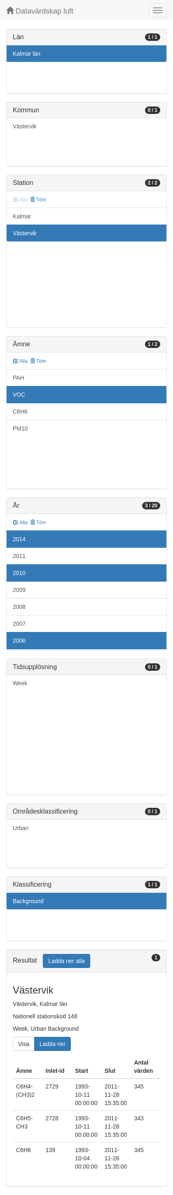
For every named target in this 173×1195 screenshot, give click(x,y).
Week (20, 683)
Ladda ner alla (66, 961)
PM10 (20, 428)
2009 (19, 590)
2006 (19, 640)
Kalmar (22, 216)
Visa (23, 1044)
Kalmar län (26, 53)
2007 (19, 623)
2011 (19, 556)
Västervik (25, 126)
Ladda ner (52, 1044)
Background (28, 901)
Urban (20, 828)
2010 (19, 573)
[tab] (86, 961)
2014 (19, 539)
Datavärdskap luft (39, 11)
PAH (18, 377)
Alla (20, 361)
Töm (38, 200)
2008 (19, 606)
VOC (19, 394)
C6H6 (20, 411)
